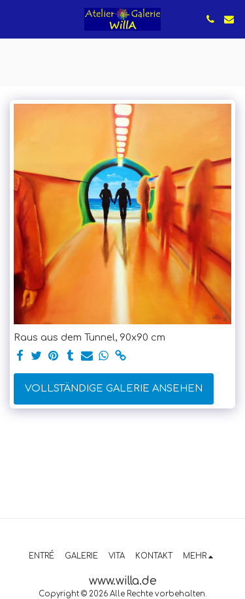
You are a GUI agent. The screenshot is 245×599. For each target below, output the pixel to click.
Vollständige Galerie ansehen (114, 388)
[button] (14, 19)
